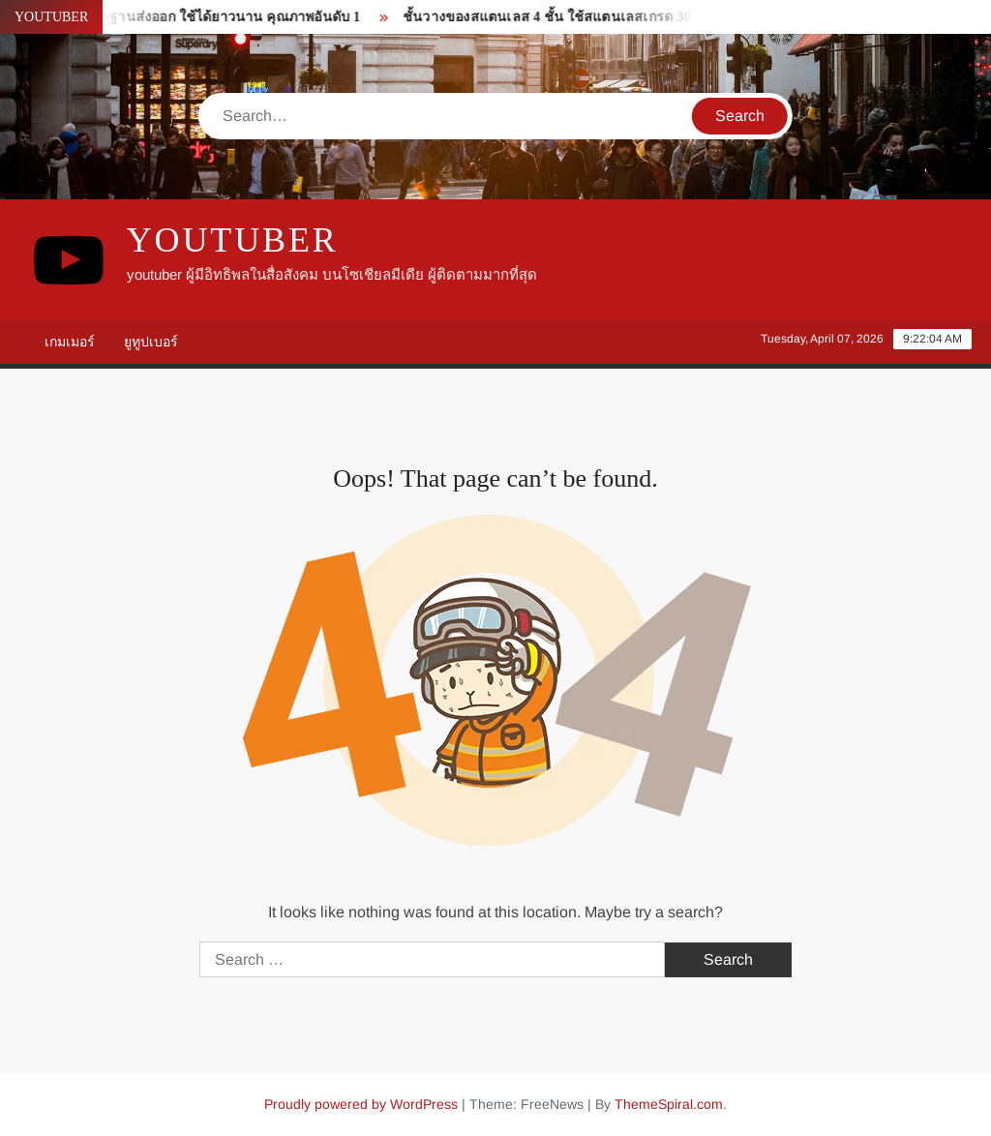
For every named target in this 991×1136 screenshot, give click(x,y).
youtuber (233, 240)
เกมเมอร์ (70, 341)
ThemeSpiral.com (669, 1104)
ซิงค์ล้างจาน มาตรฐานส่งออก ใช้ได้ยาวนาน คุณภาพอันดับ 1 (183, 17)
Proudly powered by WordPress (361, 1104)
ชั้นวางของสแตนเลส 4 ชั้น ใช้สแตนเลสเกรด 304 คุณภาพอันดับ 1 (603, 17)
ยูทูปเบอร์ (151, 341)
